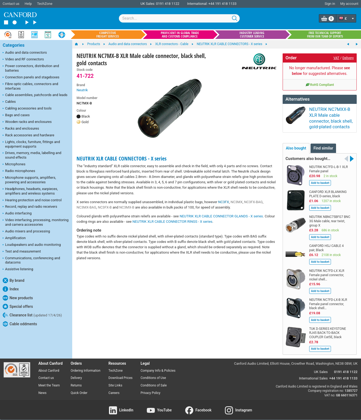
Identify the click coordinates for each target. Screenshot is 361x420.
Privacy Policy (151, 388)
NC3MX (237, 202)
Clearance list (32, 315)
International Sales (313, 373)
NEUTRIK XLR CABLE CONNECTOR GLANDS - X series (221, 216)
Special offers (18, 306)
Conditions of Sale (154, 380)
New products (18, 298)
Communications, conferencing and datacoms (31, 260)
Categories (13, 45)
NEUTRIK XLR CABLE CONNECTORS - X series (121, 158)
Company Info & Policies (158, 365)
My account (349, 4)
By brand (13, 280)
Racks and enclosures (21, 128)
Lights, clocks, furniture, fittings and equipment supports (31, 144)
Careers (113, 388)
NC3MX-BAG (86, 207)
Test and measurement (22, 251)
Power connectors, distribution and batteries (31, 68)
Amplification (14, 238)
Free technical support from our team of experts (325, 35)
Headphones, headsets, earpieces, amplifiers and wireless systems (30, 191)
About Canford (48, 365)
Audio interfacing (17, 213)
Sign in (329, 4)
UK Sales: (147, 4)
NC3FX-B (105, 207)
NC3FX (223, 202)
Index (11, 289)
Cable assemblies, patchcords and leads (35, 95)
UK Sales (321, 367)
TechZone (44, 4)
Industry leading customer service (251, 35)
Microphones (14, 164)
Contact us (11, 4)
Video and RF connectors (23, 59)
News (42, 388)
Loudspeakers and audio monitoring (32, 245)
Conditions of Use (153, 373)
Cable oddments (20, 324)
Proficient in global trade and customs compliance (180, 35)
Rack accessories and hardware (28, 135)
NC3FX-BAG (253, 202)
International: (197, 4)
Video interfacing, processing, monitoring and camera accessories (35, 222)
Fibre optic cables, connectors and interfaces (30, 86)
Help (28, 4)
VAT (336, 58)
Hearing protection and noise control (32, 200)
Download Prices (120, 373)
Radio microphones (19, 171)
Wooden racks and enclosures (27, 122)
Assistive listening (18, 269)
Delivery (348, 58)
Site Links (115, 380)
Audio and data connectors (25, 52)
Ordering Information (85, 365)
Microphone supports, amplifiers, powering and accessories (29, 180)
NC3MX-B (126, 207)
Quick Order (79, 388)
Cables (9, 102)
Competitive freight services (107, 35)
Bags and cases (16, 115)
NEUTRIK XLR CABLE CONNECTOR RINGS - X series (172, 222)
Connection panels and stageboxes (31, 77)
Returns (76, 380)
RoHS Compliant (319, 84)
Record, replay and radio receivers (30, 206)
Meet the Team (49, 380)
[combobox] (179, 18)
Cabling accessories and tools (27, 108)
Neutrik (82, 90)
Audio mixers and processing (26, 231)
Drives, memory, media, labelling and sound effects (32, 155)
